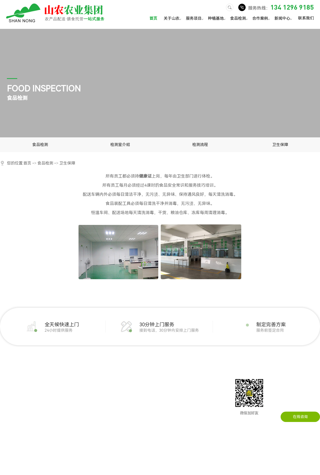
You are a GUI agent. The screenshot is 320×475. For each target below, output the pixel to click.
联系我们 (306, 18)
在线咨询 (300, 417)
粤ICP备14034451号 (194, 468)
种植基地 (217, 19)
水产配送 (46, 420)
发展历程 (7, 383)
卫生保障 (280, 144)
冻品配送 (46, 405)
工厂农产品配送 (91, 391)
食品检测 (239, 19)
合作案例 (261, 19)
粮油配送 (46, 391)
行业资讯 (143, 383)
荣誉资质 (7, 405)
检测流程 (200, 144)
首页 (153, 18)
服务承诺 (7, 420)
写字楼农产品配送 (93, 413)
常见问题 (143, 391)
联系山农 (181, 376)
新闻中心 (283, 19)
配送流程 (7, 413)
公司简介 (7, 376)
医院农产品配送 (91, 420)
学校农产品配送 (91, 405)
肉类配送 (46, 383)
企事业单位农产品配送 (96, 383)
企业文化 (7, 391)
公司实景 (7, 398)
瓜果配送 (46, 398)
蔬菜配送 (46, 376)
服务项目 (195, 19)
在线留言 (181, 383)
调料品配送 (48, 428)
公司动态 (143, 376)
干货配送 (46, 413)
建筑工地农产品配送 (94, 398)
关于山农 (173, 19)
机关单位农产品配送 (94, 376)
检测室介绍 (120, 144)
